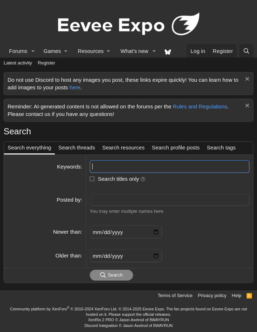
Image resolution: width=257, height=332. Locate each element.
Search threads (76, 147)
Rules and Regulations (200, 106)
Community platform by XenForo (64, 309)
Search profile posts (176, 147)
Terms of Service (175, 295)
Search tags (221, 147)
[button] (33, 51)
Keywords (69, 166)
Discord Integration (101, 325)
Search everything (29, 147)
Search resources (123, 147)
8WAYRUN (159, 320)
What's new (134, 51)
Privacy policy (212, 295)
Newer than (67, 232)
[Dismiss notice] (246, 80)
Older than (68, 255)
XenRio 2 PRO (101, 320)
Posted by (69, 200)
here (75, 87)
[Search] (246, 51)
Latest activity (18, 63)
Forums (18, 51)
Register (46, 63)
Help (237, 295)
